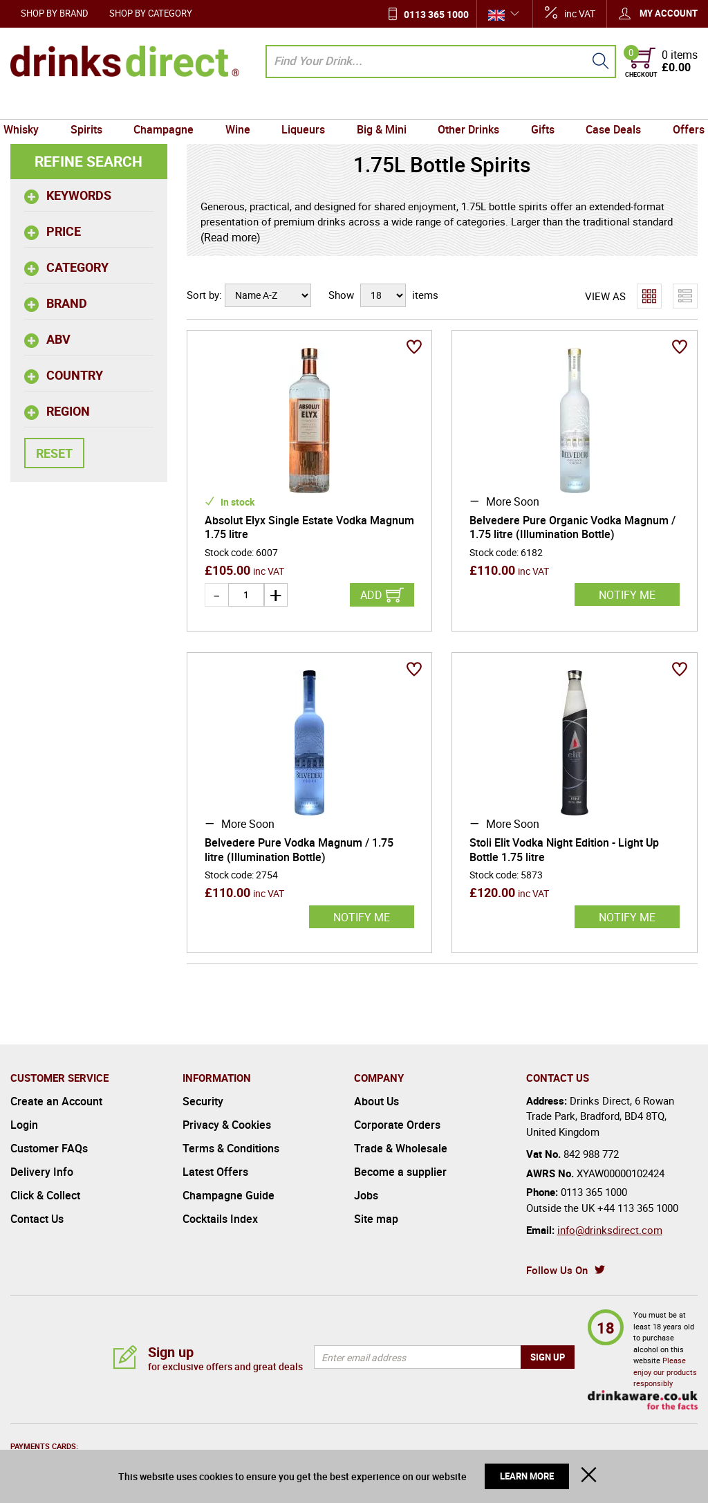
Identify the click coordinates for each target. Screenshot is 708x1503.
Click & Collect (45, 1195)
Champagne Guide (228, 1195)
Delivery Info (41, 1171)
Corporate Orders (397, 1124)
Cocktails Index (220, 1218)
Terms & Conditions (231, 1148)
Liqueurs (304, 105)
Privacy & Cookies (227, 1124)
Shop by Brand (54, 13)
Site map (376, 1218)
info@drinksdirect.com (609, 1230)
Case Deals (605, 105)
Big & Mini (380, 105)
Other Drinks (465, 105)
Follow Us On (557, 1270)
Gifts (537, 105)
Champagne (169, 105)
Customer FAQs (49, 1148)
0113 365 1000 (436, 14)
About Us (376, 1101)
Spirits (94, 105)
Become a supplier (400, 1171)
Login (24, 1124)
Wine (241, 105)
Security (203, 1101)
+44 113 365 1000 (637, 1208)
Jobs (366, 1195)
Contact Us (37, 1218)
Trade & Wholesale (400, 1148)
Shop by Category (150, 13)
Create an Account (56, 1101)
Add (371, 594)
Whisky (31, 105)
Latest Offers (215, 1171)
